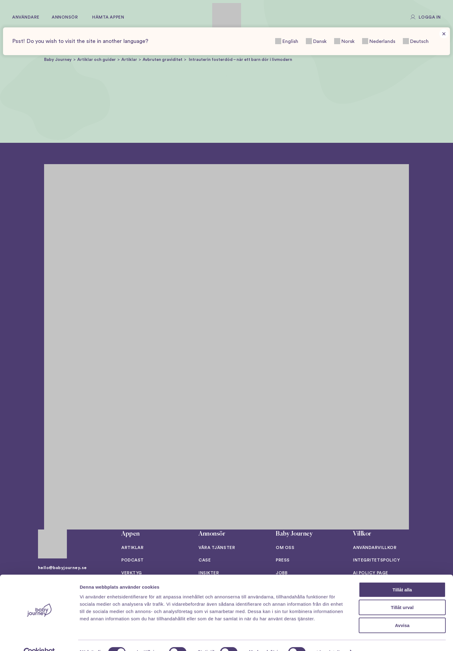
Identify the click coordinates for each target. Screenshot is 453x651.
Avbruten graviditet (162, 60)
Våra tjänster (217, 548)
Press (283, 560)
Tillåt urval (402, 594)
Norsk (344, 41)
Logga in (430, 17)
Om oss (285, 548)
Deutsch (416, 41)
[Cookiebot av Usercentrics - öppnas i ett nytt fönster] (39, 639)
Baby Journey (58, 60)
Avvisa (402, 612)
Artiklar (129, 60)
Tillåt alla (402, 576)
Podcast (132, 560)
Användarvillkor (374, 548)
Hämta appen (108, 17)
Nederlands (378, 41)
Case (205, 560)
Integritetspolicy (376, 560)
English (286, 41)
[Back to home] (226, 17)
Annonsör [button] (65, 17)
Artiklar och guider (96, 60)
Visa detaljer (330, 639)
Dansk (316, 41)
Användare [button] (26, 17)
